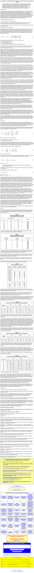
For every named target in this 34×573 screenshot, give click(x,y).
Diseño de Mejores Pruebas (10, 513)
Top (16, 485)
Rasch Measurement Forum (13, 555)
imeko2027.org (29, 567)
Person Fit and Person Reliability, (9, 479)
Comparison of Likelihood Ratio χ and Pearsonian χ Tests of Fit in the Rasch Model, (18, 470)
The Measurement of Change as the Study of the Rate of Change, (14, 473)
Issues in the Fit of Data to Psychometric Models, (11, 468)
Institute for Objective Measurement (17, 486)
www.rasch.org (20, 570)
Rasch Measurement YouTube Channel (22, 492)
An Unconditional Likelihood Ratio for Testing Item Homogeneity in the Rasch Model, (18, 463)
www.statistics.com (27, 560)
